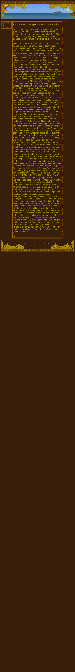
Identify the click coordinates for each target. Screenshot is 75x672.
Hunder (6, 25)
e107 (34, 243)
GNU (35, 245)
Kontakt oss (7, 27)
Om (5, 24)
